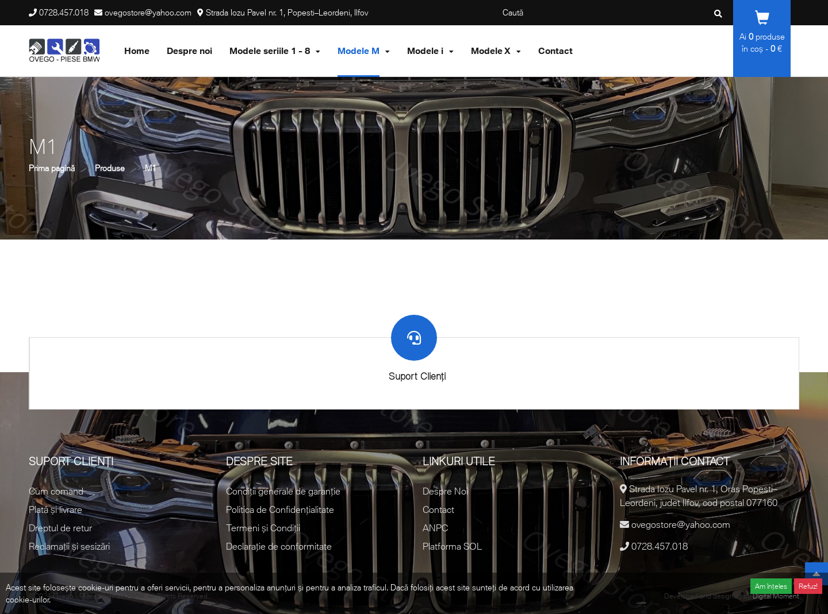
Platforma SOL (452, 546)
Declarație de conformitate (279, 546)
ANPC (435, 528)
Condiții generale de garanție (283, 491)
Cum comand (56, 491)
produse (767, 36)
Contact (438, 509)
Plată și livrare (55, 509)
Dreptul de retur (60, 528)
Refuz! (808, 586)
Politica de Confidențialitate (280, 509)
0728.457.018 (64, 12)
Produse (110, 168)
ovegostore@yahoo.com (148, 12)
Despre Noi (445, 491)
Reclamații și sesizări (69, 546)
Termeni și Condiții (263, 528)
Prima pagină (52, 168)
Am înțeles (771, 586)
